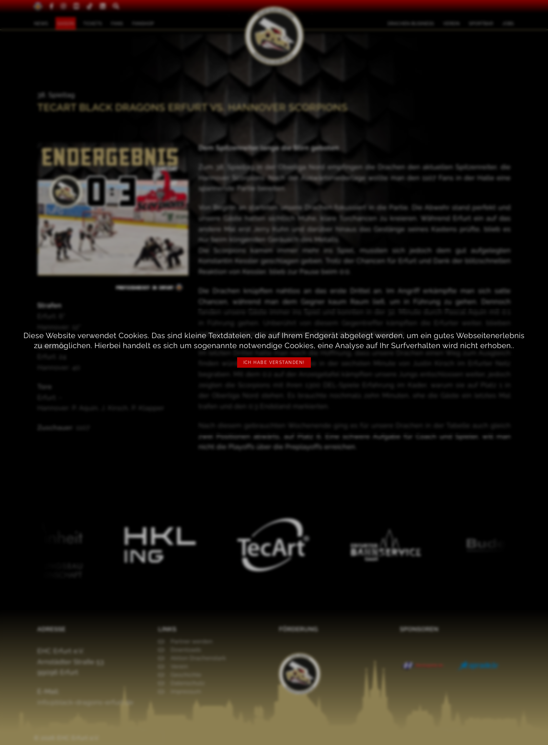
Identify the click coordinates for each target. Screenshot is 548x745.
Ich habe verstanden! (274, 362)
